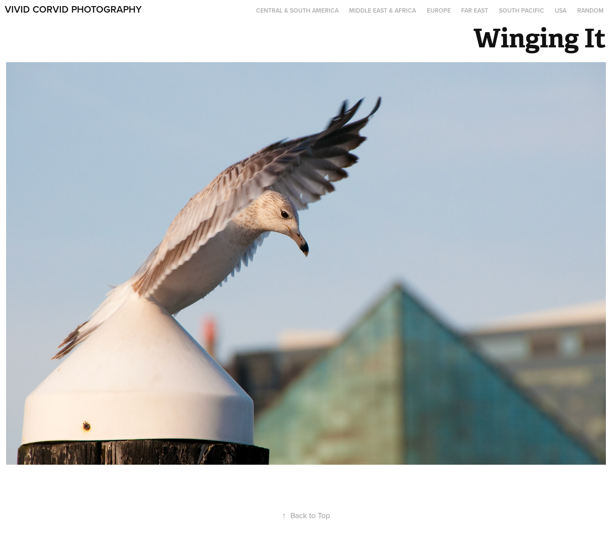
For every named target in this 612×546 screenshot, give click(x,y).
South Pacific (521, 10)
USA (560, 10)
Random (590, 10)
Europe (439, 10)
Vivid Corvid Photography (73, 9)
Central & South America (297, 10)
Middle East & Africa (382, 10)
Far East (474, 10)
